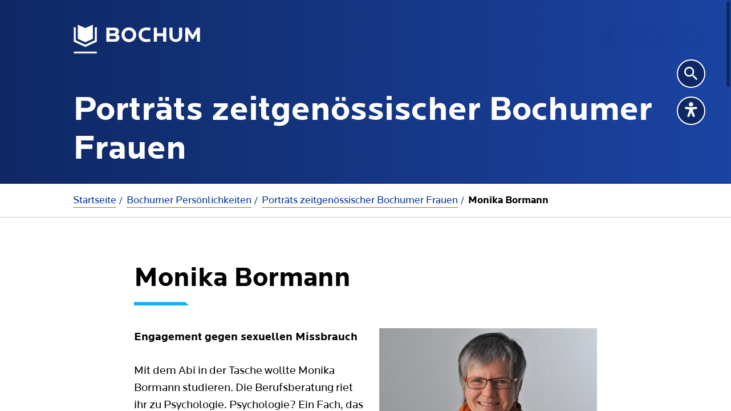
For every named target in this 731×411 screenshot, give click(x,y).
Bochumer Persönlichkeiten (189, 200)
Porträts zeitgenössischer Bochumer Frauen (360, 200)
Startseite (94, 200)
